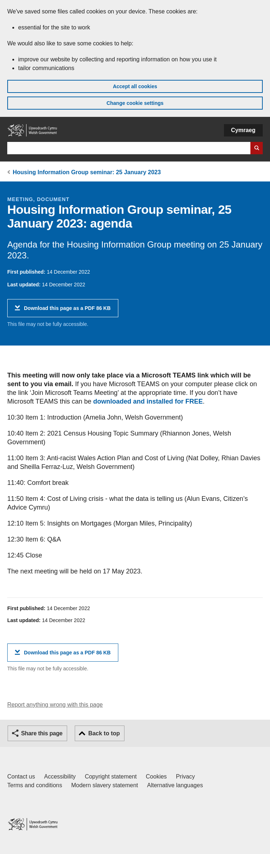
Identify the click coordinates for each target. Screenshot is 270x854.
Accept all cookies (135, 86)
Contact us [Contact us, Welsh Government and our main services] (21, 776)
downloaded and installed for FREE (148, 401)
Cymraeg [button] (243, 130)
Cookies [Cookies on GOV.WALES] (156, 776)
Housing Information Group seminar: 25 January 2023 (87, 172)
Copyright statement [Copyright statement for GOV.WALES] (111, 776)
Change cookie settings (134, 103)
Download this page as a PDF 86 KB (67, 311)
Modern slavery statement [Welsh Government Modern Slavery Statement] (104, 785)
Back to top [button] (104, 733)
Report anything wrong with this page (55, 705)
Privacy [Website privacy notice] (185, 776)
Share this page (41, 733)
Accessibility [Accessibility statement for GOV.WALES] (59, 776)
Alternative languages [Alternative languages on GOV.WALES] (175, 785)
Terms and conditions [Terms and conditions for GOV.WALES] (34, 785)
